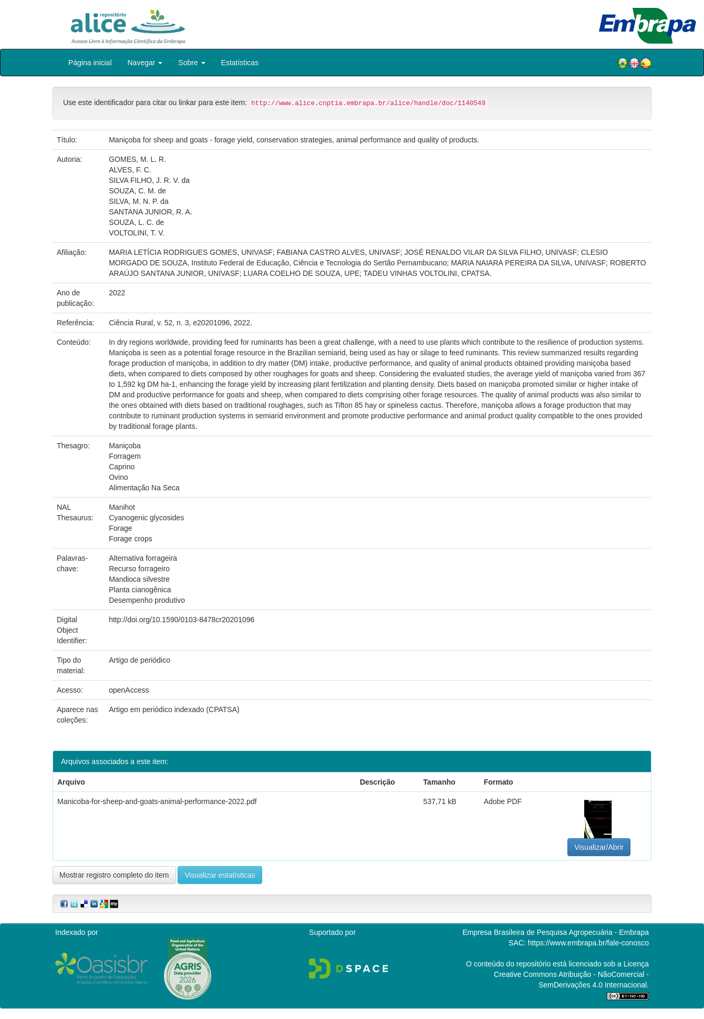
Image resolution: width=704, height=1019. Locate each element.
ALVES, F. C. (130, 170)
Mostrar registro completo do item (114, 875)
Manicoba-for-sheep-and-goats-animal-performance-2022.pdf (157, 801)
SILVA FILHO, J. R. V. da (149, 180)
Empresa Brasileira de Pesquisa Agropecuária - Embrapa (555, 932)
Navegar (145, 62)
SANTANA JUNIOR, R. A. (150, 212)
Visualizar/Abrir (599, 847)
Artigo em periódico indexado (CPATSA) (174, 709)
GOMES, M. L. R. (137, 159)
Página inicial (90, 62)
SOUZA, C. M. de (137, 191)
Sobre (191, 62)
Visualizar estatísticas (219, 875)
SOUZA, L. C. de (136, 222)
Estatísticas (240, 62)
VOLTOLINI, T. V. (136, 233)
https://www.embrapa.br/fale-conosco (588, 943)
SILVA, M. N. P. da (139, 201)
